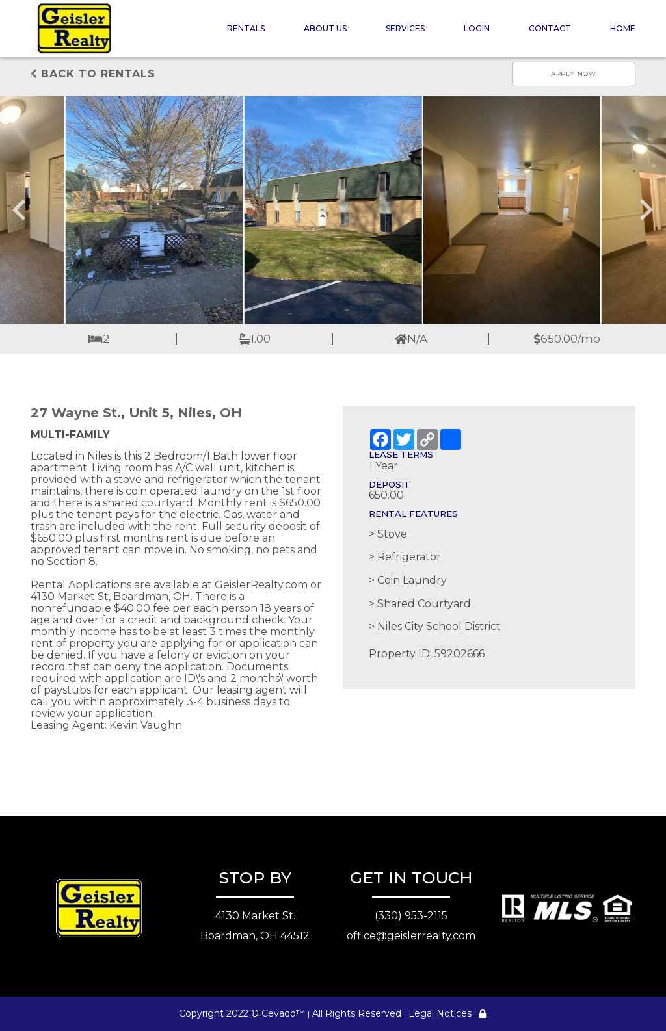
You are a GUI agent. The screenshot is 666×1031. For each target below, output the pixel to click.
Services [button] (405, 28)
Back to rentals (93, 74)
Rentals (246, 28)
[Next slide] (645, 210)
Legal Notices (440, 1013)
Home (622, 28)
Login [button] (477, 28)
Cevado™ (283, 1013)
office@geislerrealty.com (411, 936)
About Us (325, 28)
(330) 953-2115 (411, 915)
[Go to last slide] (20, 210)
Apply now (573, 74)
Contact (550, 28)
